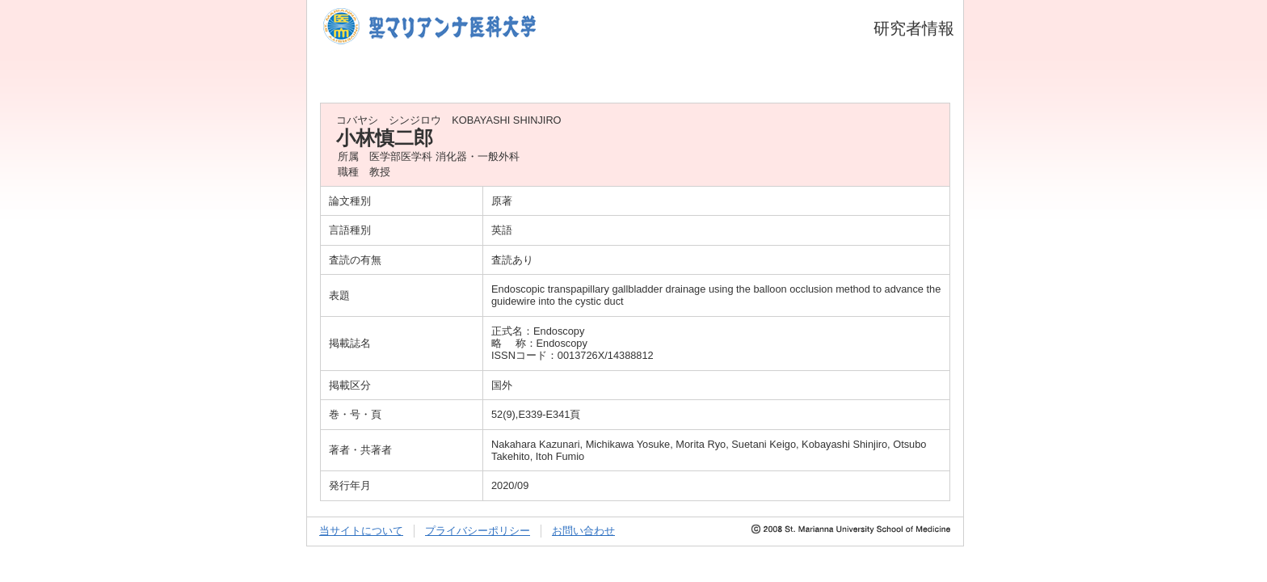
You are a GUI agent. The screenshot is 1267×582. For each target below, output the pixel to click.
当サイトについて (361, 531)
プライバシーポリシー (477, 531)
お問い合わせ (583, 531)
